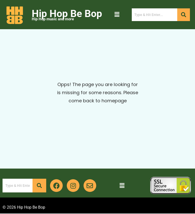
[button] (116, 14)
